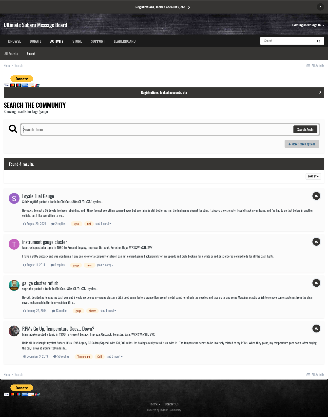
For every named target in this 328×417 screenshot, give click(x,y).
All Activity (11, 53)
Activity (56, 42)
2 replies (58, 223)
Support (98, 41)
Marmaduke (29, 334)
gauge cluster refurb (40, 283)
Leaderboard (124, 41)
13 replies (59, 310)
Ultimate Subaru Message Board (35, 25)
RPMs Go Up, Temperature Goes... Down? (58, 328)
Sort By (313, 176)
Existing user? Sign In (308, 24)
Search (31, 53)
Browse (14, 41)
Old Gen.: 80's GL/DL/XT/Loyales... (81, 201)
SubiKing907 (30, 201)
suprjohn (27, 288)
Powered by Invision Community (164, 410)
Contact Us (171, 403)
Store (77, 41)
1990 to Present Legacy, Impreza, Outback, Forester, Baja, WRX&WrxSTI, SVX (104, 247)
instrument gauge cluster (44, 241)
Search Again (305, 129)
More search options (302, 143)
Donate (35, 41)
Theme (155, 403)
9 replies (58, 264)
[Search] (286, 41)
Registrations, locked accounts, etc (160, 6)
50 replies (61, 356)
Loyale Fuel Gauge (38, 196)
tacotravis (28, 247)
